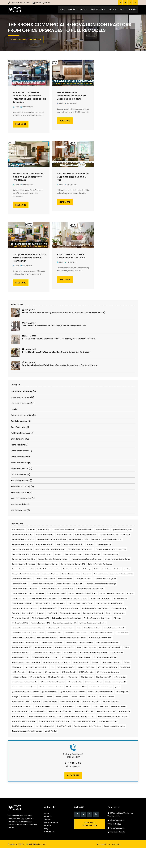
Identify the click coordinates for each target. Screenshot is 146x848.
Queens (117, 687)
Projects (112, 10)
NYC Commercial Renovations (107, 667)
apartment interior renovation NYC (64, 530)
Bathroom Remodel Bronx (73, 554)
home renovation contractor (46, 638)
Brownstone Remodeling (51, 574)
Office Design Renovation (56, 677)
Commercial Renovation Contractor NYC (25, 589)
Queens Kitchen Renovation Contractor (100, 692)
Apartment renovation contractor (85, 535)
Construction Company (119, 608)
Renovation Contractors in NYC (21, 706)
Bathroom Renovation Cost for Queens (117, 559)
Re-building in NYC (122, 692)
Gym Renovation (68, 628)
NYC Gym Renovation (18, 672)
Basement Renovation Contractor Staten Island (111, 549)
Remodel (49, 697)
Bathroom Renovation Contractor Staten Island (87, 559)
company (130, 593)
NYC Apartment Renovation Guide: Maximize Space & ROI (73, 177)
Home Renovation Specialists (64, 648)
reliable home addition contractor (32, 697)
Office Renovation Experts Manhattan (52, 682)
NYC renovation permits (37, 677)
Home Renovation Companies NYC (23, 638)
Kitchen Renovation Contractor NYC (105, 657)
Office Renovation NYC (75, 682)
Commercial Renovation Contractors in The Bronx (28, 593)
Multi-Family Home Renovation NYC (36, 667)
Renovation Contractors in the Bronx (47, 706)
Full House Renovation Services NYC (64, 623)
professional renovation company (101, 687)
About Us (71, 10)
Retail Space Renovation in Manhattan (24, 721)
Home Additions (38, 633)
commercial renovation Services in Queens (83, 593)
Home (62, 10)
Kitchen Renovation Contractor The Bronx (56, 662)
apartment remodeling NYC (45, 535)
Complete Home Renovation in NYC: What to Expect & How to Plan (29, 257)
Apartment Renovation (64, 535)
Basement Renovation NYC (20, 554)
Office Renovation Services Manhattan (51, 687)
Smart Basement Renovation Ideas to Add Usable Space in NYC (71, 95)
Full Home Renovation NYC (40, 618)
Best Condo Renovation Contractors (48, 569)
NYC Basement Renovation (86, 667)
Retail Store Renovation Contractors (84, 721)
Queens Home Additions (49, 692)
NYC (52, 667)
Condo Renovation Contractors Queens (24, 608)
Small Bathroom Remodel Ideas (22, 726)
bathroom (58, 554)
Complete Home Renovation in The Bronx (73, 598)
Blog (122, 10)
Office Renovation (120, 677)
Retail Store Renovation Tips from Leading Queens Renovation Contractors (56, 352)
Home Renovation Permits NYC (21, 648)
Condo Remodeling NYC (42, 603)
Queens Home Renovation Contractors (73, 692)
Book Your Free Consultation (26, 39)
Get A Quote (73, 775)
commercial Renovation (19, 584)
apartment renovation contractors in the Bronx (84, 539)
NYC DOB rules (125, 667)
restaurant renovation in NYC (84, 711)
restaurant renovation (38, 711)
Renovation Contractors (110, 702)
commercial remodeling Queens (105, 579)
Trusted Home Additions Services (114, 726)
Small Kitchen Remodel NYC (45, 726)
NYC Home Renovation (52, 672)
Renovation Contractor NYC (91, 702)
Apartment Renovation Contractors (23, 539)
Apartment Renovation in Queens (22, 544)
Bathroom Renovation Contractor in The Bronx (53, 559)
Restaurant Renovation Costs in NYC (60, 711)
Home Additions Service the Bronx (76, 633)
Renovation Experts (68, 706)
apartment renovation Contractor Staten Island (115, 535)
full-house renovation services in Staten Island (27, 628)
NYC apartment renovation (65, 667)
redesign (15, 697)
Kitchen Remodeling (70, 652)
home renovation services (43, 648)
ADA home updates (18, 530)
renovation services (83, 706)
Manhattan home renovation (111, 662)
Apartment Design (43, 530)
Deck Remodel (52, 613)
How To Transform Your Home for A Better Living (71, 256)
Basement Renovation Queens (42, 554)
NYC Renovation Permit (19, 677)
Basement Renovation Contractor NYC (81, 549)
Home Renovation (122, 633)
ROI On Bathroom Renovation (108, 721)
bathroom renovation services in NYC (73, 564)
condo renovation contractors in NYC (81, 603)
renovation (36, 702)
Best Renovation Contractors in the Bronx (107, 569)
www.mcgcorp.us (117, 828)
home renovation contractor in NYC (100, 638)
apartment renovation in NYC (112, 539)
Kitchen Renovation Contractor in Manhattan (76, 657)
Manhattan (95, 662)
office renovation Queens (93, 682)
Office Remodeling (87, 677)
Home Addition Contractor (92, 628)
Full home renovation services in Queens (97, 618)
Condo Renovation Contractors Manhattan (109, 603)
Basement (90, 544)
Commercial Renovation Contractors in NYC (90, 589)
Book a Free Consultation (89, 824)
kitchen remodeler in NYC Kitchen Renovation (46, 652)
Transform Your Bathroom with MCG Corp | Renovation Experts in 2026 (54, 325)
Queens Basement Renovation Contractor (25, 692)
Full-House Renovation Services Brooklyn (93, 623)
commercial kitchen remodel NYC (122, 574)
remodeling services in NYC (21, 702)
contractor (15, 613)
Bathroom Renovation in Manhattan (23, 564)
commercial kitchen (100, 574)
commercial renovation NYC (56, 593)
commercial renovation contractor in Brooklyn (101, 584)
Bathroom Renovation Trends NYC (23, 569)
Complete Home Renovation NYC (100, 598)
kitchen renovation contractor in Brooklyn (45, 657)
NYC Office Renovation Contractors (108, 672)
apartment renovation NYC (44, 544)
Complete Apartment (18, 598)
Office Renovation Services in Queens (24, 687)
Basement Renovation (104, 544)
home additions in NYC (54, 633)
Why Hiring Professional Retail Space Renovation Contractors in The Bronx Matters (59, 365)
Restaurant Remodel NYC (20, 711)
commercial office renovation (21, 579)
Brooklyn (127, 569)
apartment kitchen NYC (85, 530)
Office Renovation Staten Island (76, 687)
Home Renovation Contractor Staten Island (79, 643)
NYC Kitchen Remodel (69, 672)
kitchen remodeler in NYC (20, 652)
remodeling (91, 697)
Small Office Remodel (64, 726)
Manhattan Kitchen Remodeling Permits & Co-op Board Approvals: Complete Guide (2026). (64, 312)
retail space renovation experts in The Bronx (112, 716)
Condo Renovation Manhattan (69, 608)
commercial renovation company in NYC (69, 584)
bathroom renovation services (48, 564)
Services (83, 9)
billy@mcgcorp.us (42, 2)
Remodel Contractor (78, 697)
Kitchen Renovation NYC (81, 662)
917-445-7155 (23, 2)
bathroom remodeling (111, 554)
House (79, 648)
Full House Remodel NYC (20, 623)
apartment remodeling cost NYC (22, 535)
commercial (87, 574)
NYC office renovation (86, 672)
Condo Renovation (59, 603)
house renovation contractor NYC (110, 648)
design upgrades (119, 613)
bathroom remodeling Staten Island (23, 559)
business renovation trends (71, 574)
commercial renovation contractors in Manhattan (57, 589)
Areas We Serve (98, 9)
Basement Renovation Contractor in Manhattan (50, 549)
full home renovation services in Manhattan (66, 618)
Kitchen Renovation (117, 652)
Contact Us (131, 10)
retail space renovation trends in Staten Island (54, 721)
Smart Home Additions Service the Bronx (87, 726)
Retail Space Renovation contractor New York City (45, 716)
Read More (20, 124)
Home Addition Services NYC (21, 633)
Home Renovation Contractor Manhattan (25, 643)
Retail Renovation (124, 711)
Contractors (40, 613)
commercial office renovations (45, 579)
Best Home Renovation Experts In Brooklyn (77, 569)
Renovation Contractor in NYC (69, 702)
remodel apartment (62, 697)
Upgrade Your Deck (51, 731)
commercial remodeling (83, 579)
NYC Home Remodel (35, 672)
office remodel (72, 677)
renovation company (50, 702)
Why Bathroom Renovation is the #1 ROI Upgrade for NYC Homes (28, 177)
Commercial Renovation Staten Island (112, 593)
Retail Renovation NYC (19, 716)
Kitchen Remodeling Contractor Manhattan (93, 652)
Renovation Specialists (101, 706)
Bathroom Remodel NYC (92, 554)
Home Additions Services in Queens (102, 633)
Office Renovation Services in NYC (115, 682)
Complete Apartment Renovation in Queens (42, 598)
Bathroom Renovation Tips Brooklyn (100, 564)
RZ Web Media (114, 844)
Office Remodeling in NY (103, 677)
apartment (31, 530)
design (108, 613)
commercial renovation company (42, 584)
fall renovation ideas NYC (20, 618)
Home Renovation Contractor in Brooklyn (72, 638)
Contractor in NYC (27, 613)
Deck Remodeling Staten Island (70, 613)
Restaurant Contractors (118, 706)
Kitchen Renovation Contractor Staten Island (26, 662)
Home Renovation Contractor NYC (52, 643)
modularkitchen (17, 667)
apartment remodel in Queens (122, 530)
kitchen (126, 648)
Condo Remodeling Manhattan (21, 603)
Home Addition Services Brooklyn (114, 628)
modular (126, 662)
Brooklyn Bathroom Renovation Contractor (25, 574)
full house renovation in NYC (40, 623)
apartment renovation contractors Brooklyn (51, 539)
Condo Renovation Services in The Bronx (95, 608)
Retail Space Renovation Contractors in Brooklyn (79, 716)
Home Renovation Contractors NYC (107, 643)
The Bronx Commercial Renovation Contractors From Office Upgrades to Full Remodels (29, 97)
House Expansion (90, 648)
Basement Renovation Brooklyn (22, 549)
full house (117, 618)
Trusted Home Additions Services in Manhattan (27, 731)
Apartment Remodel (102, 530)
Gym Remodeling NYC (53, 628)
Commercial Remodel (65, 579)
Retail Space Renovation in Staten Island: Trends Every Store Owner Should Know (59, 339)
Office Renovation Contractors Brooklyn (24, 682)
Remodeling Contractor (106, 697)
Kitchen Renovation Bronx (20, 657)
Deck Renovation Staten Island (93, 613)
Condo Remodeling (120, 598)
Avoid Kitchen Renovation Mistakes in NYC (70, 544)
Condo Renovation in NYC (48, 608)
